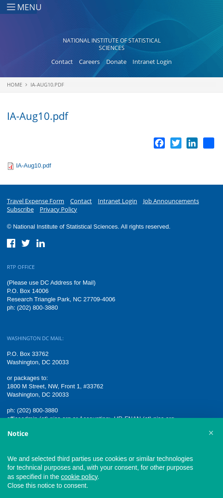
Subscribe (20, 209)
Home (14, 84)
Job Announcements (171, 201)
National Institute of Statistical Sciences (112, 44)
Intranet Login (152, 61)
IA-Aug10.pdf (47, 84)
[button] (211, 432)
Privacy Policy (58, 209)
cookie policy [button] (79, 476)
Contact (62, 61)
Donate (116, 61)
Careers (89, 61)
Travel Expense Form (35, 201)
